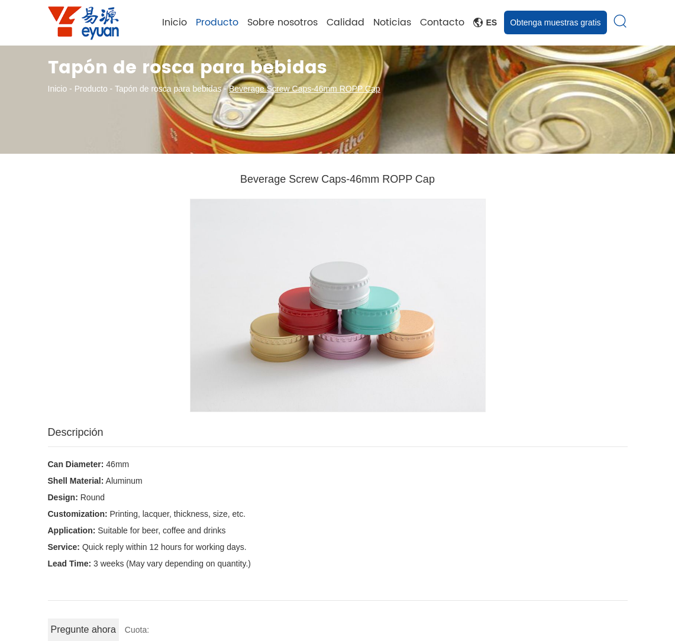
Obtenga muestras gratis (555, 22)
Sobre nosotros (282, 22)
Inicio (174, 22)
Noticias (392, 22)
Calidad (345, 22)
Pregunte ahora (83, 629)
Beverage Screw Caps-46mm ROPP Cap (304, 88)
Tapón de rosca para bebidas (168, 88)
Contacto (442, 22)
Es (485, 22)
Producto (217, 22)
